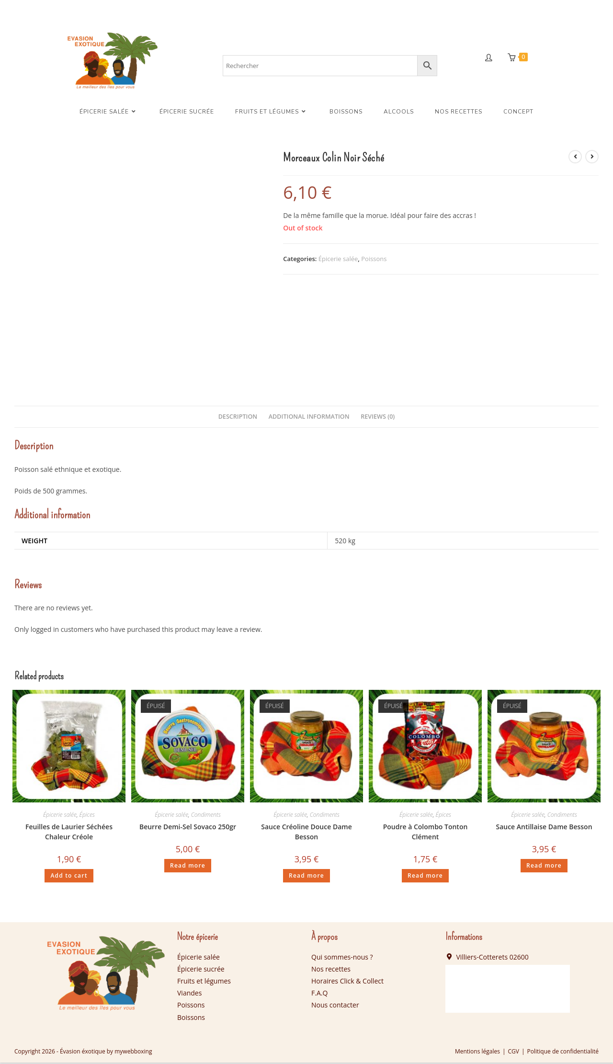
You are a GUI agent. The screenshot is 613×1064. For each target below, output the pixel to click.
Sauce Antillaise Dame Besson (544, 828)
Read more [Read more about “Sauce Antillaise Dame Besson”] (544, 867)
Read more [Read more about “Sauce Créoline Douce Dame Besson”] (306, 877)
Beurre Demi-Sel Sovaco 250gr (187, 828)
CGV (513, 1053)
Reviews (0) (378, 418)
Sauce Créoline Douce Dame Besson (306, 833)
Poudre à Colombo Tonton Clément (425, 833)
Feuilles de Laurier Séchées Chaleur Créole (69, 833)
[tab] (238, 418)
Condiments (206, 816)
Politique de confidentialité (563, 1053)
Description (238, 418)
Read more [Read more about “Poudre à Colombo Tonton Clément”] (425, 877)
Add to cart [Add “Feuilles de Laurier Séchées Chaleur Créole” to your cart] (68, 877)
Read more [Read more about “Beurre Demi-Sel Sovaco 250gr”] (187, 867)
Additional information (309, 418)
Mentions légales (477, 1053)
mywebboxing (133, 1053)
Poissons (373, 260)
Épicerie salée (338, 260)
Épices (87, 816)
